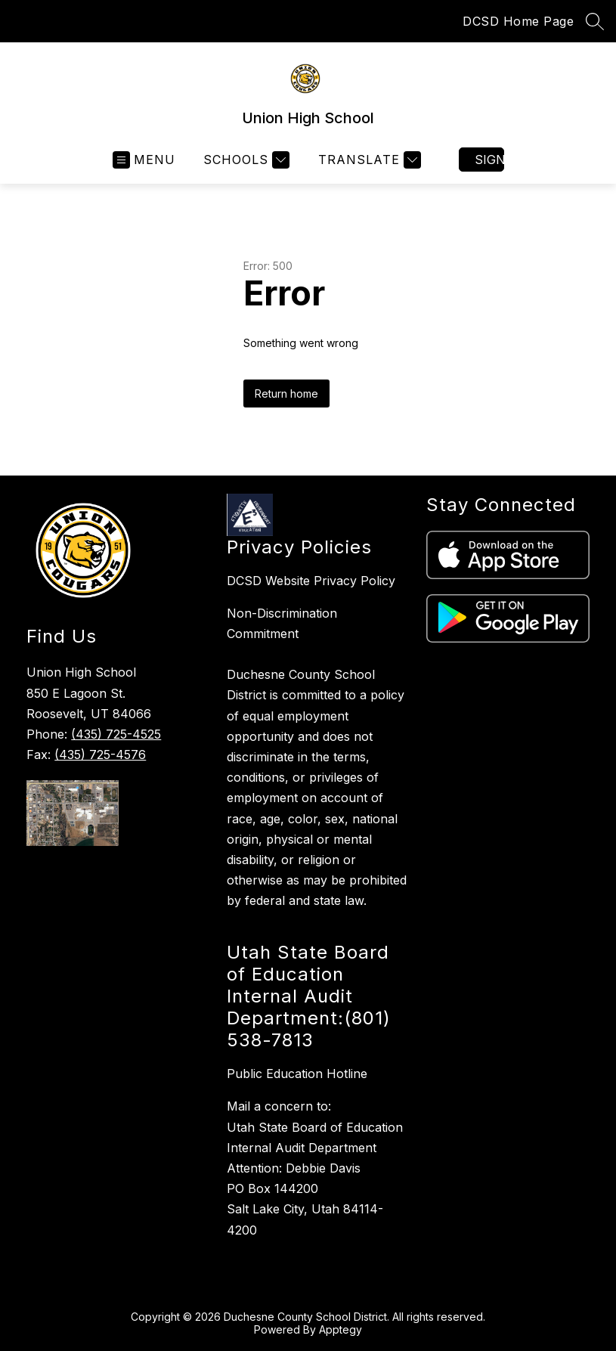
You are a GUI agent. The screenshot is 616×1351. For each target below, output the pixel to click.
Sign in (489, 159)
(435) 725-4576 (100, 754)
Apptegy (340, 1329)
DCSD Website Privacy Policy (311, 580)
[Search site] (595, 21)
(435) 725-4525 (116, 734)
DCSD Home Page (518, 21)
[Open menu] (144, 159)
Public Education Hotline (297, 1073)
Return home (286, 393)
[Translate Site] (367, 159)
